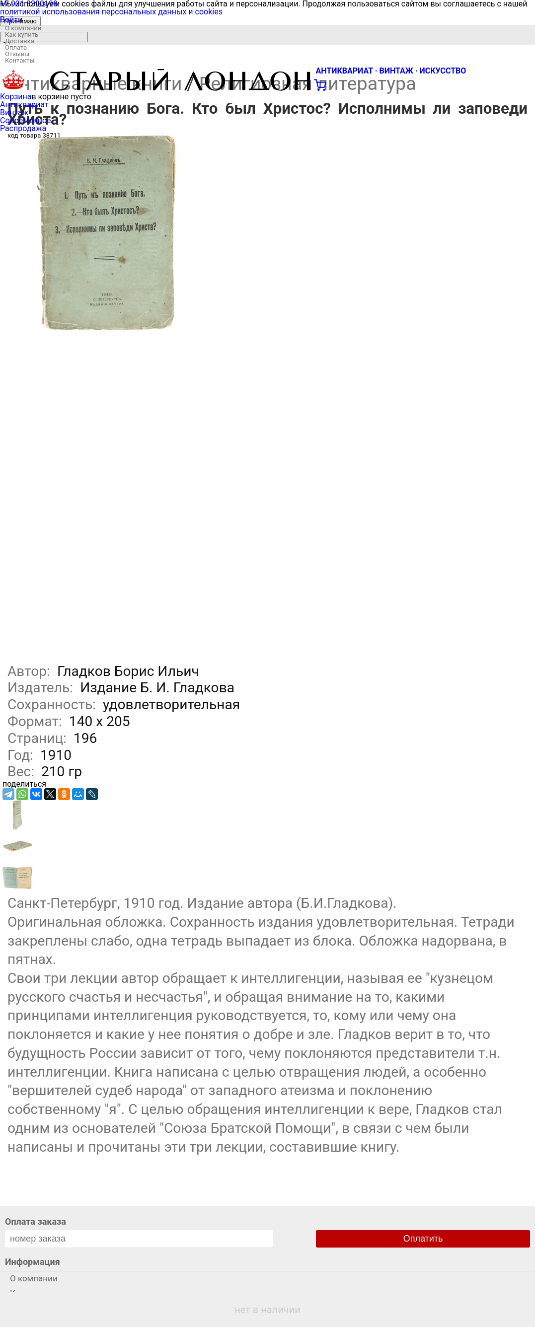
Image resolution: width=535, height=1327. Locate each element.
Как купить (21, 34)
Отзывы (17, 54)
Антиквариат (24, 104)
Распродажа (23, 128)
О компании (23, 28)
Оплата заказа (35, 1221)
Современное (25, 120)
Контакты (20, 60)
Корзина (15, 96)
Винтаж (14, 112)
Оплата (16, 47)
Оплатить (423, 1239)
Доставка (19, 41)
